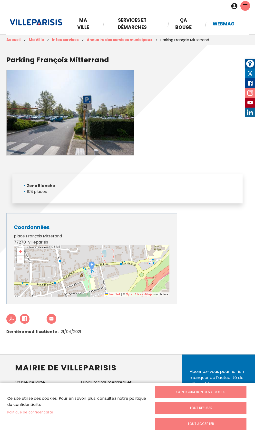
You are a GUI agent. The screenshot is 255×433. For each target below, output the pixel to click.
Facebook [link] (250, 83)
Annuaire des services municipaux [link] (119, 39)
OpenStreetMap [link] (139, 294)
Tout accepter (200, 424)
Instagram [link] (250, 93)
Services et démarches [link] (132, 24)
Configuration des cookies (200, 392)
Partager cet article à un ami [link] (51, 319)
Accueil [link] (13, 39)
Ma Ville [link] (83, 24)
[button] (92, 266)
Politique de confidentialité (30, 412)
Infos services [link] (65, 39)
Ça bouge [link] (183, 24)
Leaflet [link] (112, 294)
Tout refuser (200, 408)
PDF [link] (11, 319)
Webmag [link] (224, 24)
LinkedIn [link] (250, 112)
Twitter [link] (250, 73)
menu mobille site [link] (245, 6)
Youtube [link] (250, 103)
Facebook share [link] (24, 319)
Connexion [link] (235, 6)
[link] (250, 63)
